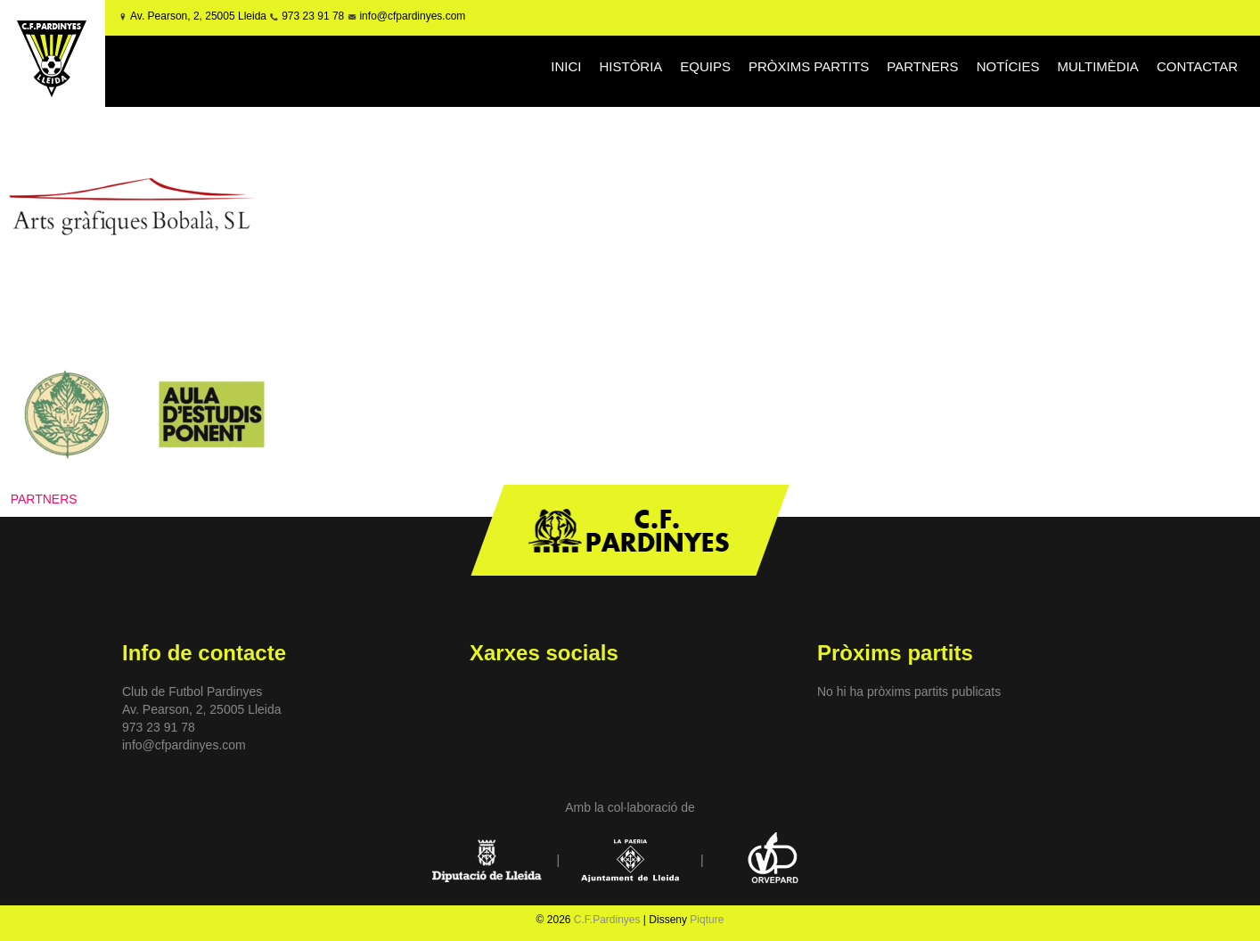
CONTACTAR (1197, 66)
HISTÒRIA (630, 66)
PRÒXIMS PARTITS (809, 66)
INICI (566, 66)
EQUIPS (705, 66)
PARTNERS (922, 66)
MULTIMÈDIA (1097, 66)
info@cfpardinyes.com (410, 16)
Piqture (707, 919)
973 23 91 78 (313, 16)
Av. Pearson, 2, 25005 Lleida (198, 16)
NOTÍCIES (1008, 66)
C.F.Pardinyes (607, 919)
